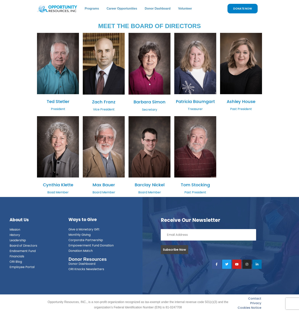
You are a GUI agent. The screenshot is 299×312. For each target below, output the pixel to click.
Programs (92, 8)
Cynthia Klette (58, 185)
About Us (19, 220)
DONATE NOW (242, 9)
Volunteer (185, 8)
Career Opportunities (122, 8)
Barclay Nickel (150, 185)
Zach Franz (103, 102)
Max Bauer (103, 185)
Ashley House (241, 102)
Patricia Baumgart (195, 102)
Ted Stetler (58, 102)
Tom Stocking (195, 185)
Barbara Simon (149, 102)
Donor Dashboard (157, 8)
